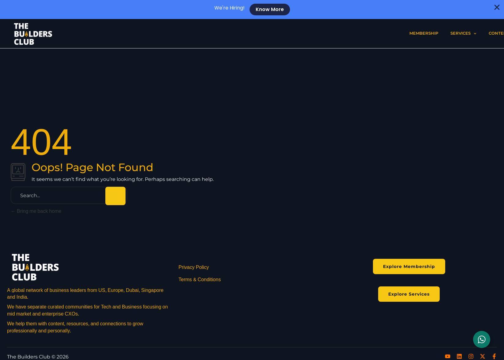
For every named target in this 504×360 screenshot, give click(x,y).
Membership (423, 33)
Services (463, 33)
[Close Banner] (497, 7)
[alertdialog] (252, 9)
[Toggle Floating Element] (481, 339)
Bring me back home (36, 211)
